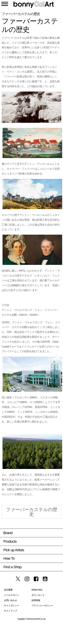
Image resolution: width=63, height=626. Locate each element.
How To (9, 558)
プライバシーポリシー (42, 605)
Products (10, 541)
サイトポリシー (11, 605)
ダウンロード (38, 595)
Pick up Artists (13, 550)
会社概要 (8, 589)
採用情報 (35, 600)
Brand (7, 533)
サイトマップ (10, 610)
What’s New (36, 589)
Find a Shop (12, 567)
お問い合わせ (10, 600)
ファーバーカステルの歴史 (31, 512)
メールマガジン (11, 595)
